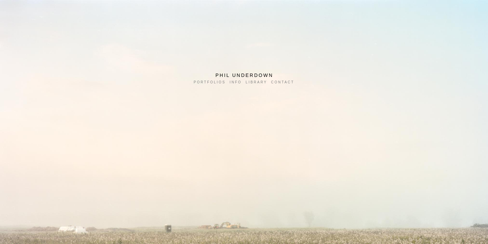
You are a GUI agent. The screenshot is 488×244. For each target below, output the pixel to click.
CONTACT (282, 82)
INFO (235, 82)
